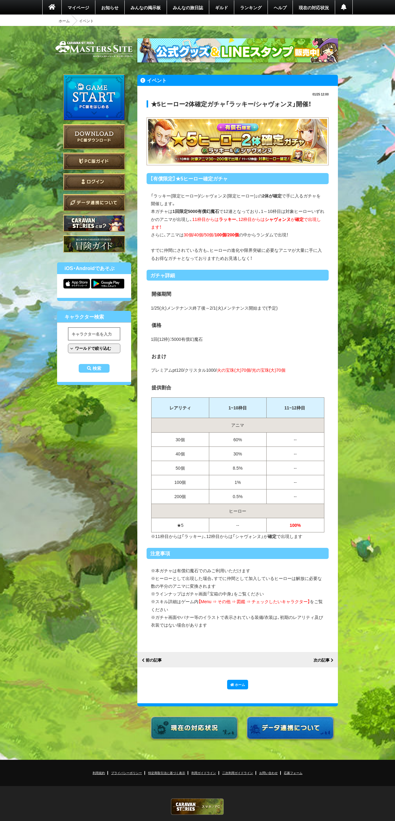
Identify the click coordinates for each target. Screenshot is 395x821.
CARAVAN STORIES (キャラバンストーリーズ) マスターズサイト (94, 49)
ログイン (94, 181)
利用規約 (99, 772)
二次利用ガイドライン (237, 772)
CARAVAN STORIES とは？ (94, 223)
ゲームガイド (94, 243)
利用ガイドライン (203, 772)
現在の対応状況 (314, 7)
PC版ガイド (94, 161)
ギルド (221, 7)
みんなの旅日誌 (188, 7)
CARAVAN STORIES (197, 806)
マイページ (78, 7)
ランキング (251, 7)
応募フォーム (293, 772)
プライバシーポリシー (126, 772)
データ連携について (94, 202)
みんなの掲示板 (146, 7)
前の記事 (154, 660)
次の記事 (322, 660)
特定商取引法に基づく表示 (166, 772)
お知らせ (109, 7)
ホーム (64, 20)
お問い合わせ (268, 772)
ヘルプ (280, 7)
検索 (97, 368)
